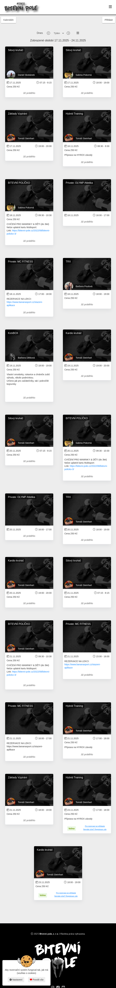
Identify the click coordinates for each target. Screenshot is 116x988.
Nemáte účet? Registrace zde (95, 829)
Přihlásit (109, 20)
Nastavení (15, 979)
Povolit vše (37, 979)
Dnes (40, 33)
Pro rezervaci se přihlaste (95, 826)
